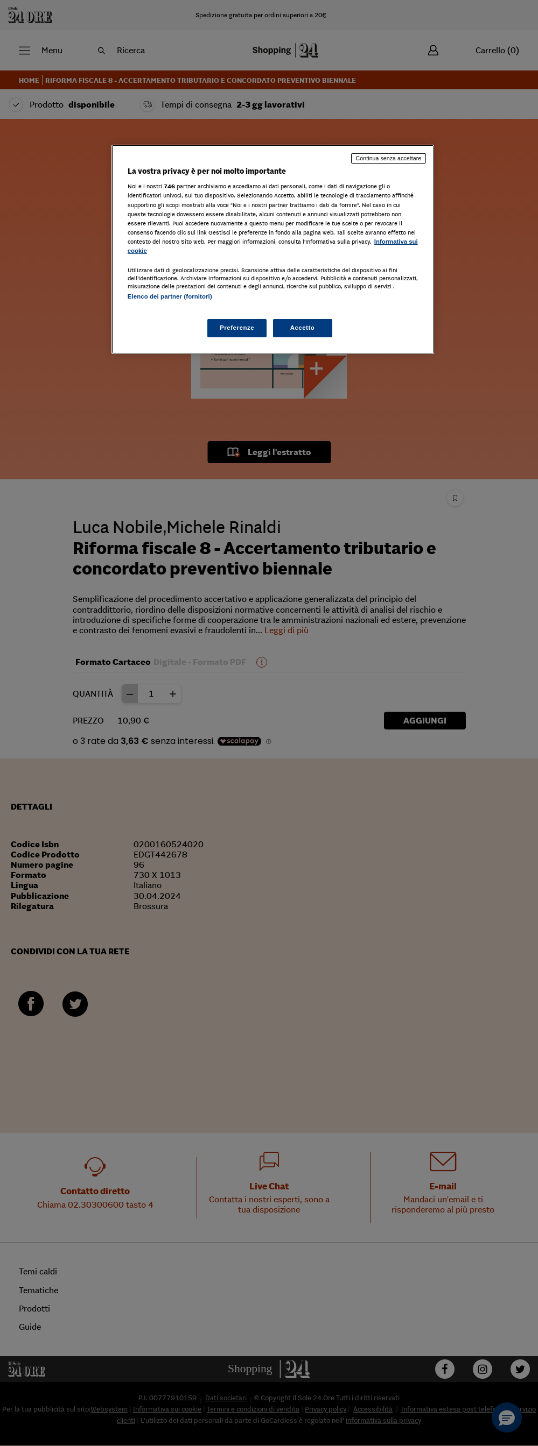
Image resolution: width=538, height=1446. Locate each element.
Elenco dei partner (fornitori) (170, 296)
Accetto (302, 327)
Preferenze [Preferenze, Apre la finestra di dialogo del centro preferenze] (237, 327)
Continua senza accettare (389, 158)
